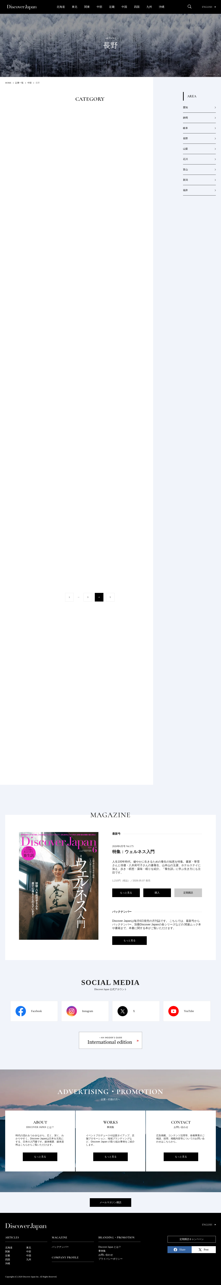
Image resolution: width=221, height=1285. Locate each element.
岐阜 (185, 128)
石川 (185, 159)
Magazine (59, 1237)
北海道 (61, 6)
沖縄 (161, 6)
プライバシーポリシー (110, 1259)
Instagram (87, 1011)
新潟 (185, 180)
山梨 (185, 149)
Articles (12, 1237)
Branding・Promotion (116, 1237)
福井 (185, 190)
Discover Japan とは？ (109, 1247)
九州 (149, 6)
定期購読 (188, 892)
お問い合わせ (105, 1255)
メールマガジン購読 (110, 1202)
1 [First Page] (69, 597)
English (209, 7)
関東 (87, 6)
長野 (185, 138)
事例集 (102, 1251)
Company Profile (65, 1257)
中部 (99, 6)
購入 (157, 892)
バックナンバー (60, 1247)
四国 (137, 6)
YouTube (189, 1011)
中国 (124, 6)
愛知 (185, 107)
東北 (74, 6)
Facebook (36, 1011)
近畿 (112, 6)
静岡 (185, 117)
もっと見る (126, 892)
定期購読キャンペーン (192, 1239)
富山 (185, 169)
